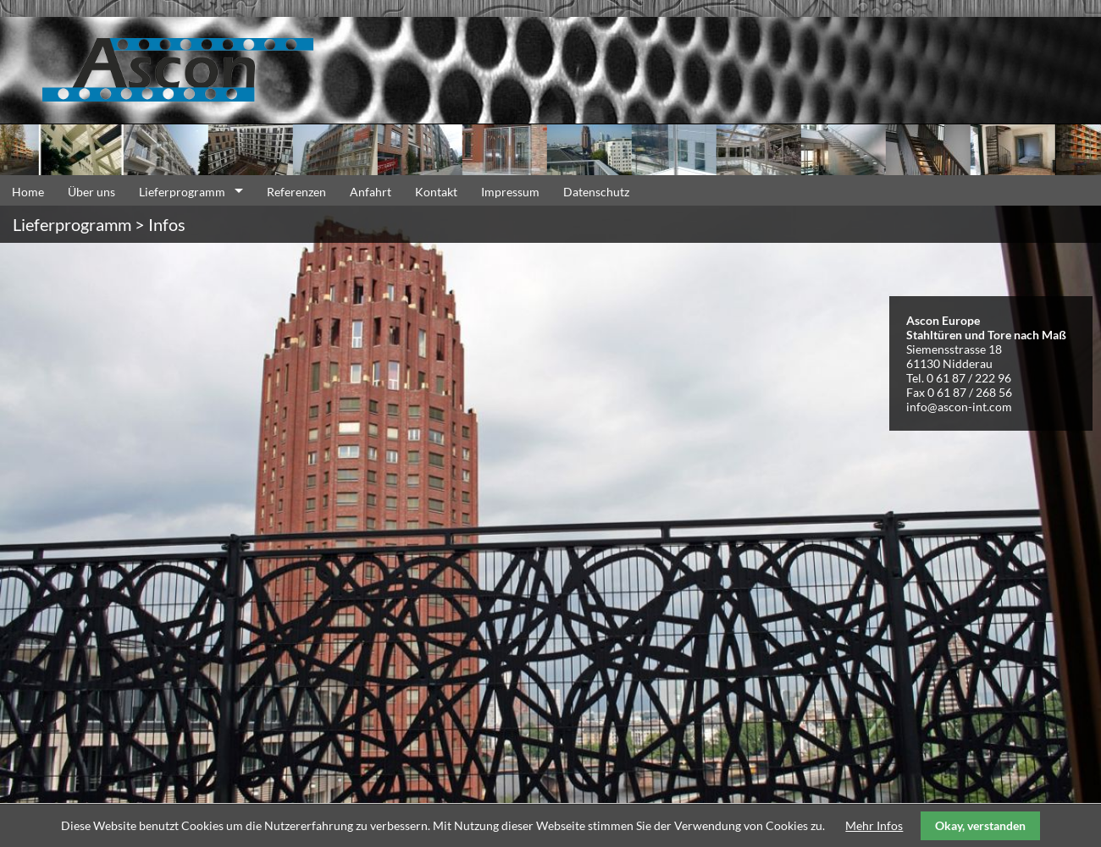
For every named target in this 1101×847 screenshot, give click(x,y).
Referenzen (296, 191)
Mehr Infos (874, 825)
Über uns (91, 191)
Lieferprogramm (182, 191)
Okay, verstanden (980, 825)
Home (28, 191)
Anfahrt (370, 191)
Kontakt (436, 191)
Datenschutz (596, 191)
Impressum (510, 191)
